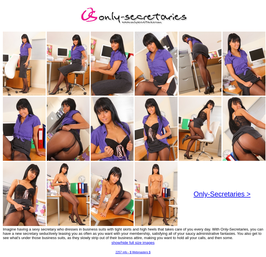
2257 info (121, 252)
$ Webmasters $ (140, 252)
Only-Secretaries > (222, 194)
